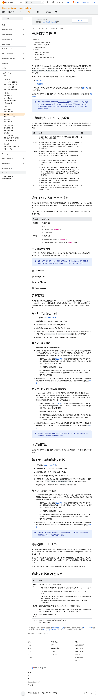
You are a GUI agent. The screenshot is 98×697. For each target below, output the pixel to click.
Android (30, 673)
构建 (61, 28)
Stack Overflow (79, 648)
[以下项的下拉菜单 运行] (41, 12)
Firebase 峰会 (55, 648)
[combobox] (34, 2)
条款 (29, 693)
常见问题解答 (79, 657)
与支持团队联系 (79, 645)
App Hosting (25, 8)
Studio (77, 2)
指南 (29, 645)
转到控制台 (85, 2)
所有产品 (30, 685)
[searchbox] (12, 18)
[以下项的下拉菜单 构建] (32, 12)
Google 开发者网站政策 (50, 630)
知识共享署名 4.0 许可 (58, 628)
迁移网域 (39, 81)
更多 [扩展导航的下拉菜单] (21, 2)
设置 (63, 102)
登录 (93, 2)
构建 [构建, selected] (29, 12)
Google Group (79, 651)
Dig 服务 (68, 261)
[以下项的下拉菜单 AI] (23, 12)
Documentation (9, 8)
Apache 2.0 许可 (87, 628)
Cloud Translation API (48, 22)
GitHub (30, 657)
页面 (50, 318)
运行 (38, 12)
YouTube (53, 654)
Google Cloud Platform (35, 682)
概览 (3, 12)
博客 (68, 2)
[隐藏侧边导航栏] (23, 693)
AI (20, 12)
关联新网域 (39, 84)
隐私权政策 (36, 693)
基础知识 (11, 12)
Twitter (53, 651)
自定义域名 (59, 359)
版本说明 (77, 654)
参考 (29, 648)
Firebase (34, 28)
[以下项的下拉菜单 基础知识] (16, 12)
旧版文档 (77, 660)
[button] (11, 29)
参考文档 (48, 12)
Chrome (30, 676)
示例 (56, 12)
